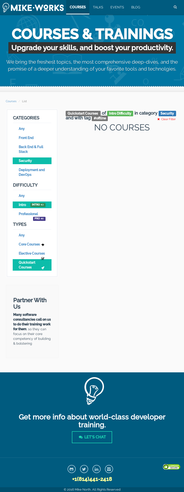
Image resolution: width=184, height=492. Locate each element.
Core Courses (32, 244)
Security (25, 161)
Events (117, 7)
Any (22, 129)
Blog (135, 7)
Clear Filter (166, 119)
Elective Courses (32, 254)
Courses (77, 7)
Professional (32, 214)
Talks (97, 7)
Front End (26, 138)
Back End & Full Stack (31, 149)
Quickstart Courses (32, 265)
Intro (32, 205)
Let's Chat (92, 437)
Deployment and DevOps (32, 172)
